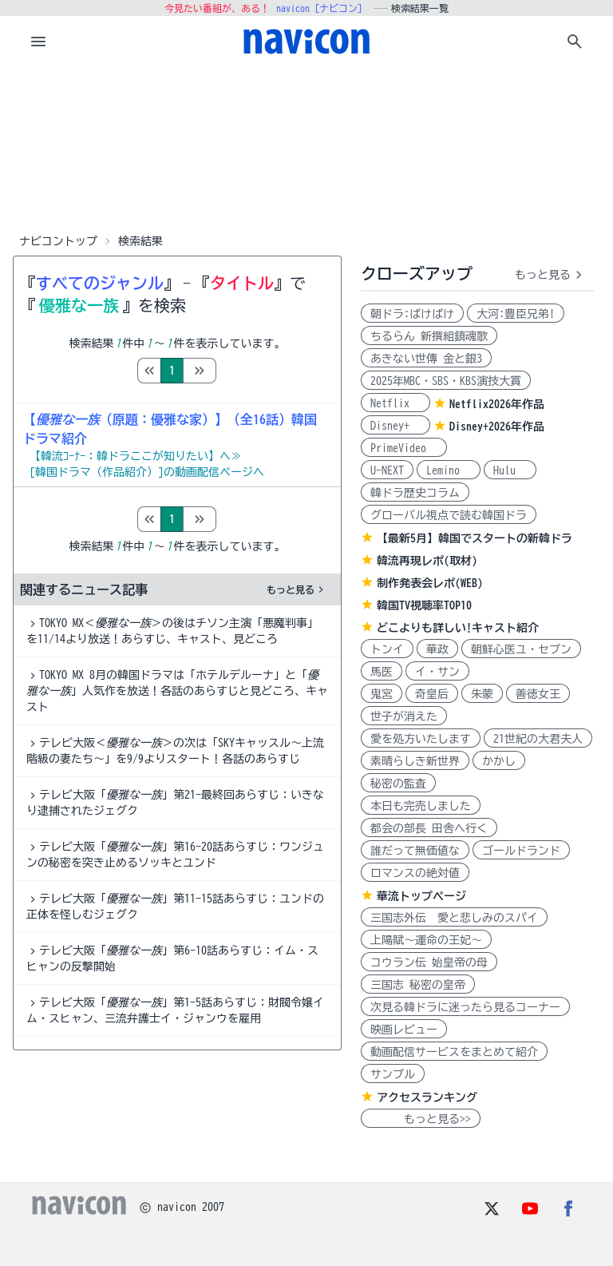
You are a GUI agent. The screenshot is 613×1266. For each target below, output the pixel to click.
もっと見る (297, 589)
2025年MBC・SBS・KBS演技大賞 (445, 381)
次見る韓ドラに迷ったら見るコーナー (465, 1007)
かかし (499, 761)
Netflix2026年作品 (496, 404)
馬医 (381, 671)
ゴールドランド (521, 850)
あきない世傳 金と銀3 (426, 358)
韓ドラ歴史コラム (415, 492)
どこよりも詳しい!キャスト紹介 (458, 627)
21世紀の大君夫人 (538, 738)
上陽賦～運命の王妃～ (426, 940)
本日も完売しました (420, 806)
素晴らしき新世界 (415, 761)
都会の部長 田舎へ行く (429, 828)
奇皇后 (432, 694)
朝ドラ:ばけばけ (412, 313)
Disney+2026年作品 (496, 426)
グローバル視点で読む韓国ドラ (448, 515)
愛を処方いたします (420, 738)
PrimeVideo (403, 448)
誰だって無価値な (415, 850)
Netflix (395, 403)
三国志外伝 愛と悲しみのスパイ (454, 917)
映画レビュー (403, 1029)
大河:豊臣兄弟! (516, 313)
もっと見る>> (420, 1119)
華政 (437, 649)
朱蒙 (482, 694)
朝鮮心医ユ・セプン (521, 649)
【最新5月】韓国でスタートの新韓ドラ (474, 538)
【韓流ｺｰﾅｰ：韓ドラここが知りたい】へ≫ (136, 456)
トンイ (387, 649)
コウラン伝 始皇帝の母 (429, 962)
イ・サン (437, 671)
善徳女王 (538, 694)
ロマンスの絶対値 (415, 873)
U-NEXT (387, 470)
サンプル (392, 1074)
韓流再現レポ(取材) (427, 560)
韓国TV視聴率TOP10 (424, 605)
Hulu (510, 470)
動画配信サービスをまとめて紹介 (454, 1052)
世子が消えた (403, 716)
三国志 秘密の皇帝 (417, 984)
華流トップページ (421, 896)
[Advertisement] (306, 147)
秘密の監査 (398, 783)
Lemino (448, 470)
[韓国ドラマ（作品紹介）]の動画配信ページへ (147, 472)
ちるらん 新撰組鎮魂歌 (429, 336)
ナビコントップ (58, 241)
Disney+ (395, 425)
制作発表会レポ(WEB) (430, 583)
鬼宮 (381, 694)
